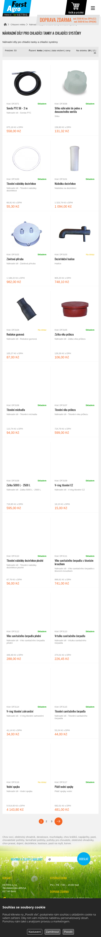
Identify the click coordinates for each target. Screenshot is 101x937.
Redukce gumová (26, 323)
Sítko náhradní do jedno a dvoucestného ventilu (75, 97)
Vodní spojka (26, 776)
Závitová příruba (26, 248)
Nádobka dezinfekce (75, 173)
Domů (5, 24)
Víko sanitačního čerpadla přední (26, 625)
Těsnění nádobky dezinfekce (26, 173)
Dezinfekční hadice (75, 248)
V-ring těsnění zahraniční (26, 700)
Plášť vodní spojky (75, 776)
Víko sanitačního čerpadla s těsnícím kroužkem (75, 550)
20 (89, 50)
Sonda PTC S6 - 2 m (26, 97)
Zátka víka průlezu (75, 323)
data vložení (58, 50)
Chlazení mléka (18, 24)
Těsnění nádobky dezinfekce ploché (26, 550)
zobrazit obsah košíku (76, 8)
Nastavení (35, 932)
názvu (47, 50)
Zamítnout (52, 932)
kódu (39, 50)
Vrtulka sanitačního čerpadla (75, 625)
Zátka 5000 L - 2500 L (26, 474)
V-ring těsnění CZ (75, 474)
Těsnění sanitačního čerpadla (75, 700)
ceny (68, 50)
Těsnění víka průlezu (75, 399)
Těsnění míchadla (26, 399)
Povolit (68, 932)
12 (93, 50)
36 (95, 53)
